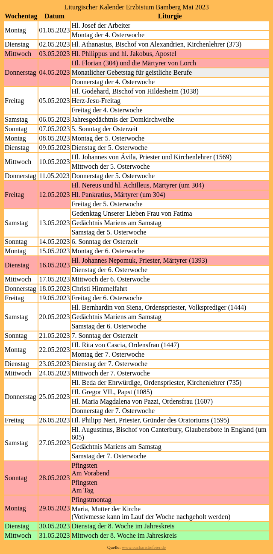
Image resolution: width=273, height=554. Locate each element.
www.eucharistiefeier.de (144, 547)
